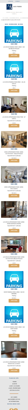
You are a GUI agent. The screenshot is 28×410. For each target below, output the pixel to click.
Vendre (15, 381)
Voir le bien (14, 55)
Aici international (14, 401)
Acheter (14, 384)
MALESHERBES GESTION (14, 18)
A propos (10, 1)
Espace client (18, 12)
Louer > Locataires (14, 386)
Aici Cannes (5, 18)
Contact (17, 1)
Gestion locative (14, 390)
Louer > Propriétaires (15, 388)
